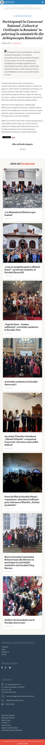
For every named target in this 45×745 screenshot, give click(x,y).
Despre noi (5, 652)
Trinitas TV (5, 723)
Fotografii (4, 647)
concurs (22, 149)
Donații (4, 654)
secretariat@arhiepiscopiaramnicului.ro (17, 696)
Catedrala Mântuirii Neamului (11, 730)
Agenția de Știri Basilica (9, 728)
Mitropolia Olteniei (7, 718)
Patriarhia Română (7, 715)
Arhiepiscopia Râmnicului (18, 642)
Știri (21, 6)
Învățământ (28, 6)
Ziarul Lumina (6, 725)
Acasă (15, 6)
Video (3, 649)
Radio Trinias (5, 720)
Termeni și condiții (22, 743)
